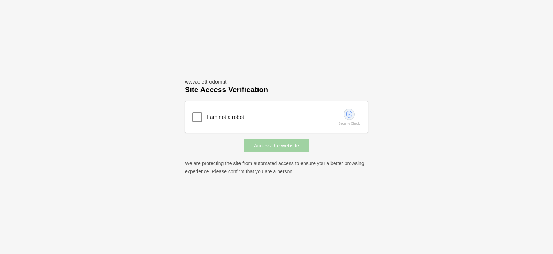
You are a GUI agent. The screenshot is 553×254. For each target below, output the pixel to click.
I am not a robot (225, 117)
